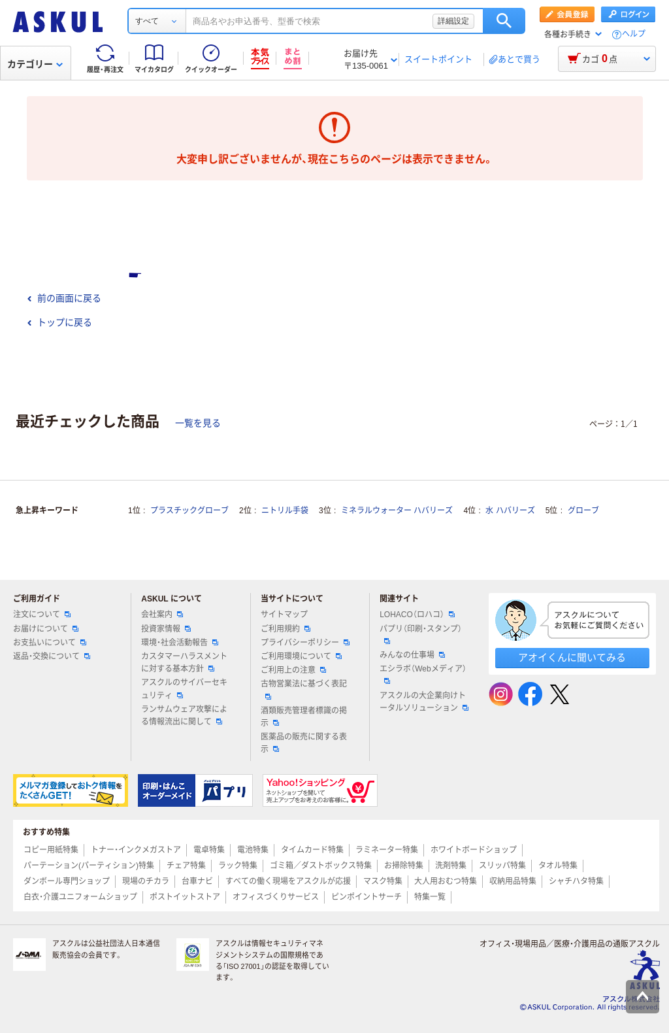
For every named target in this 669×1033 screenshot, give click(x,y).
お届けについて (45, 629)
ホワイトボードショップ (474, 850)
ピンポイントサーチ (366, 897)
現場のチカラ (145, 881)
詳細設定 (453, 21)
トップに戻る (59, 322)
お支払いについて (49, 642)
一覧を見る (198, 423)
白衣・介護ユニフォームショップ (80, 897)
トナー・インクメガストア (136, 850)
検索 (504, 21)
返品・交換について (51, 656)
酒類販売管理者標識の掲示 (304, 717)
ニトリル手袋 (284, 510)
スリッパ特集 (502, 865)
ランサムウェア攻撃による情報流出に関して (184, 715)
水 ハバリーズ (509, 510)
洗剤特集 (450, 865)
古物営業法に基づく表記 (304, 689)
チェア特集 (186, 865)
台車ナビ (197, 881)
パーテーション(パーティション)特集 (89, 865)
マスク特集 (382, 881)
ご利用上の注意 (293, 670)
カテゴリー (35, 64)
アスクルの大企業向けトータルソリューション (424, 702)
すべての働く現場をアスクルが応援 (288, 881)
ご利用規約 (285, 629)
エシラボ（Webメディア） (423, 674)
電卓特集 (209, 850)
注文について (42, 614)
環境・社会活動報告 (179, 642)
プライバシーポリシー (305, 642)
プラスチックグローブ (189, 510)
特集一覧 (430, 897)
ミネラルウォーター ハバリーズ (397, 510)
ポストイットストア (185, 897)
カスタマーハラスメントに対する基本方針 (184, 662)
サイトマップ (284, 614)
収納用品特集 (512, 881)
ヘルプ (633, 34)
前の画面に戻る (64, 298)
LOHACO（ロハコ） (417, 614)
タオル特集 (558, 865)
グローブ (583, 510)
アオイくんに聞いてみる (572, 657)
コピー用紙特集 (51, 850)
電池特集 (253, 850)
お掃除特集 (403, 865)
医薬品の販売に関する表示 (304, 743)
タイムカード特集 (312, 850)
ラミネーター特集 (386, 850)
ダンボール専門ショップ (67, 881)
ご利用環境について (301, 656)
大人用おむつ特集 (445, 881)
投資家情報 (166, 629)
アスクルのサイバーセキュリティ (184, 689)
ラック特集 (237, 865)
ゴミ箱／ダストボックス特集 (321, 865)
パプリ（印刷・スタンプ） (421, 634)
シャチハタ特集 (576, 881)
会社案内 (162, 614)
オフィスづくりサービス (276, 897)
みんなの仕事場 (412, 655)
